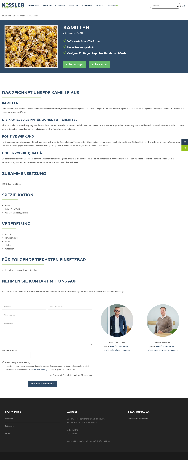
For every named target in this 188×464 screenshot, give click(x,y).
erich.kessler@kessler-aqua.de (117, 350)
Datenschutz (9, 430)
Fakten (7, 437)
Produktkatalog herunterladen (138, 422)
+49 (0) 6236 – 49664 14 (166, 346)
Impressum (9, 422)
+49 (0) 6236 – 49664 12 (120, 346)
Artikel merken (99, 64)
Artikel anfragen (74, 64)
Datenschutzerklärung (39, 374)
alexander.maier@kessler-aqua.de (163, 350)
